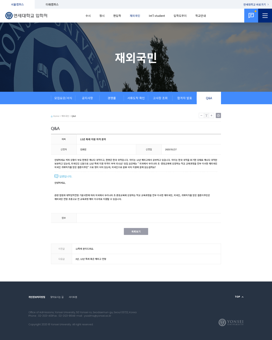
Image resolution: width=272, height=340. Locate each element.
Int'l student (157, 16)
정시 (102, 16)
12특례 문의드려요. (84, 248)
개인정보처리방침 (36, 297)
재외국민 (135, 16)
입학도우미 (180, 16)
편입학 (117, 16)
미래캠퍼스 (52, 4)
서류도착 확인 (136, 98)
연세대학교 (254, 4)
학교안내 (200, 16)
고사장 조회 (160, 98)
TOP (237, 296)
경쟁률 (112, 98)
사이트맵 (73, 297)
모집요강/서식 (63, 98)
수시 (88, 16)
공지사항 (87, 98)
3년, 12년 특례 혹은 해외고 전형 (90, 259)
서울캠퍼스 (17, 4)
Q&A (209, 98)
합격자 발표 (184, 98)
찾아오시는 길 (56, 297)
